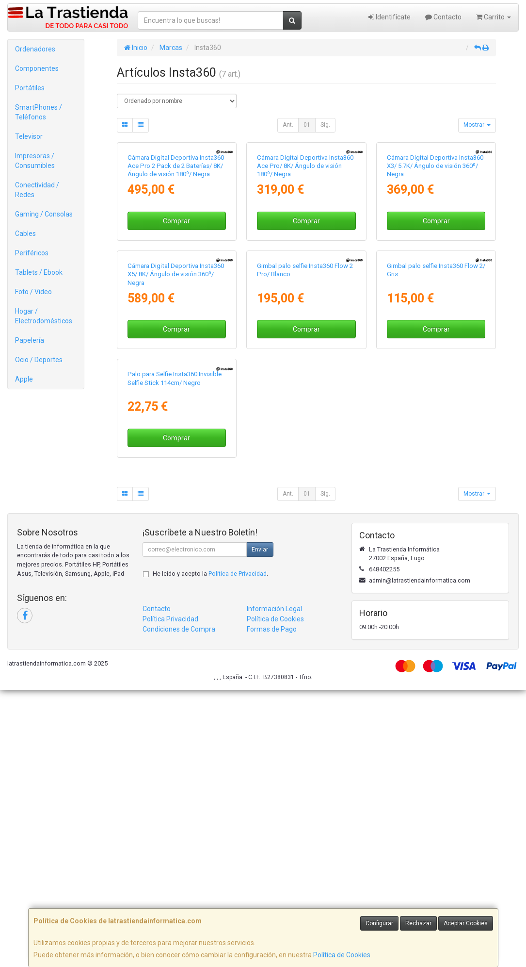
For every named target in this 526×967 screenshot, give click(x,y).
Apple (24, 379)
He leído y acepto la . (210, 850)
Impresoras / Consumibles (35, 160)
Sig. (325, 124)
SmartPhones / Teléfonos (38, 112)
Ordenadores (35, 49)
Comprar (176, 313)
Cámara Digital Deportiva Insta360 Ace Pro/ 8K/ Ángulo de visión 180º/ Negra (305, 258)
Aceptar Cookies (466, 923)
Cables (25, 233)
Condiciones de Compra (179, 906)
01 (306, 124)
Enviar (260, 826)
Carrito (493, 17)
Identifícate (389, 17)
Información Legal (274, 886)
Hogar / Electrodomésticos (43, 316)
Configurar (379, 923)
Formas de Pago (272, 906)
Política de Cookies (341, 955)
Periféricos (31, 253)
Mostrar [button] (477, 124)
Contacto (443, 17)
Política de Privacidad (237, 850)
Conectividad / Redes (37, 190)
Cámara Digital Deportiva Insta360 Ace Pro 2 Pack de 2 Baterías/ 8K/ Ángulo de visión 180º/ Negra (176, 258)
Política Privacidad (170, 896)
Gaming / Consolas (44, 214)
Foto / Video (33, 292)
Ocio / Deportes (39, 360)
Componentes (37, 68)
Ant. (288, 124)
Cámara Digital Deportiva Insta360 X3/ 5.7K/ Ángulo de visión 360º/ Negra (435, 258)
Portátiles (30, 88)
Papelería (29, 340)
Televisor (29, 136)
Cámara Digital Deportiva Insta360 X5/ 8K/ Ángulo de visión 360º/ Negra (176, 459)
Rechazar (418, 923)
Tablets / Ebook (39, 272)
